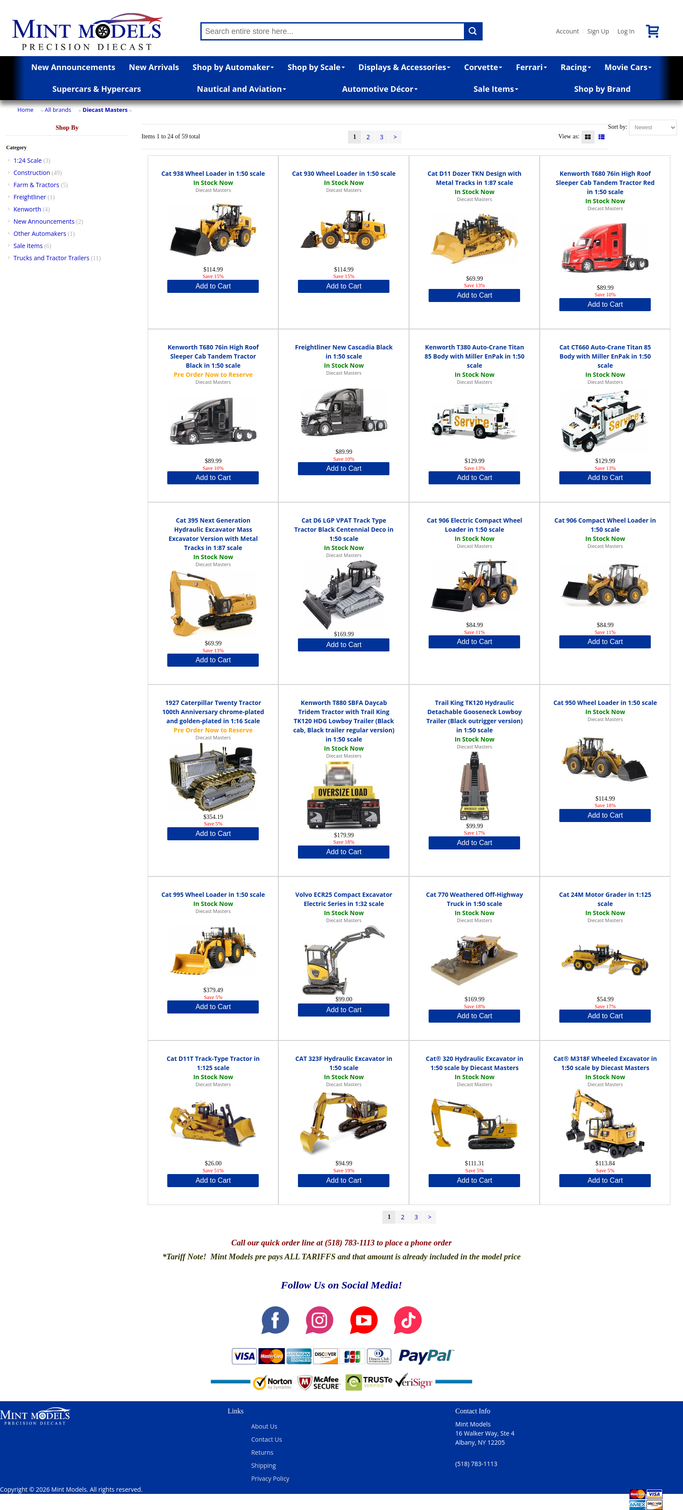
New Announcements (73, 67)
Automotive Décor (379, 89)
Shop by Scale (316, 67)
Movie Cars (628, 67)
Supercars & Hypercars (96, 89)
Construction (32, 172)
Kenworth (27, 209)
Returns (262, 1452)
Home (25, 110)
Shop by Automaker (233, 67)
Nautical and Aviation (241, 89)
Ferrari (531, 67)
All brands (58, 110)
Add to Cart (213, 286)
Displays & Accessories (404, 67)
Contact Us (266, 1439)
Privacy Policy (270, 1478)
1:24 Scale (28, 160)
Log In (625, 31)
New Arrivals (154, 67)
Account (567, 31)
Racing (576, 67)
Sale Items (495, 89)
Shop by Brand (602, 89)
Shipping (263, 1465)
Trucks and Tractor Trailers (51, 258)
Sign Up (598, 31)
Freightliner (30, 197)
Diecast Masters (105, 110)
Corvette (483, 67)
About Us (264, 1426)
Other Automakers (40, 233)
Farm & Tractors (36, 185)
